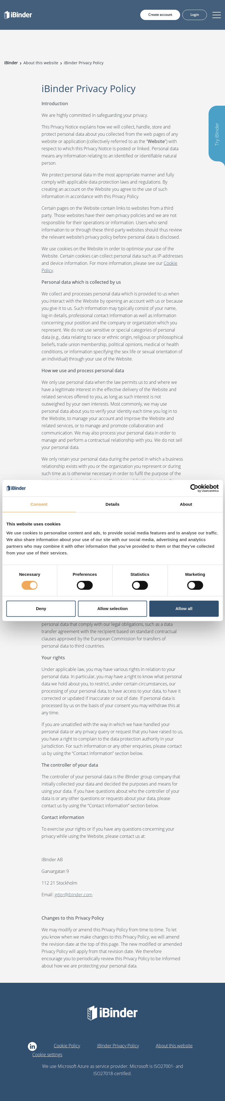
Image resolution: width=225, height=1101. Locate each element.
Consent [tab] (38, 504)
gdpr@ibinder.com (73, 895)
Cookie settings (47, 1054)
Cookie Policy (67, 1046)
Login (194, 14)
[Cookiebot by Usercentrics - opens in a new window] (194, 488)
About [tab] (186, 504)
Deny (41, 608)
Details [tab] (113, 504)
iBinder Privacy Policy (118, 1046)
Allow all (183, 608)
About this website (174, 1046)
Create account (160, 14)
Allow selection (112, 608)
